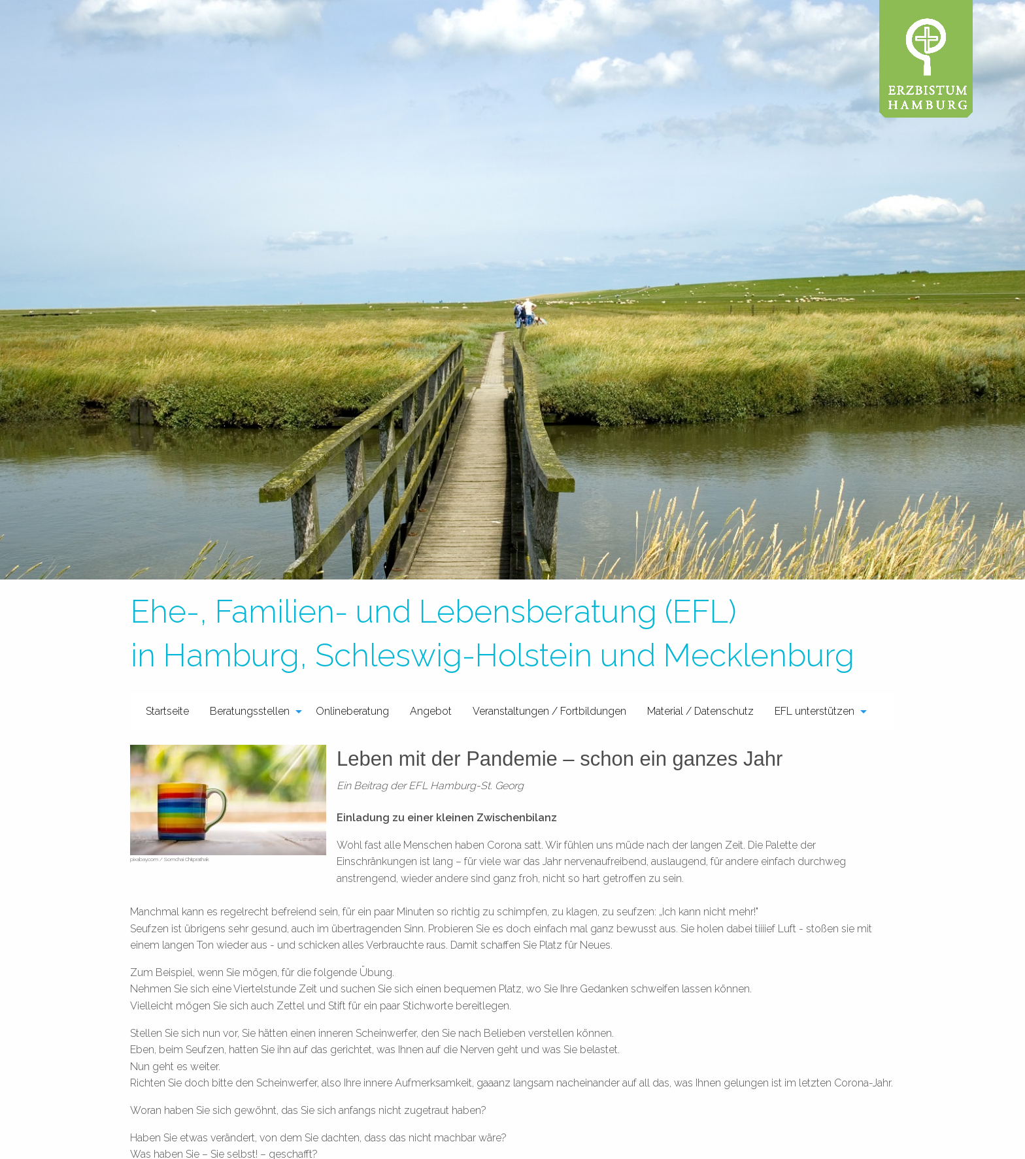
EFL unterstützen (814, 711)
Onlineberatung (352, 711)
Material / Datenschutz (700, 711)
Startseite (167, 711)
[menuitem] (167, 710)
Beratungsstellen (250, 711)
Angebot (431, 711)
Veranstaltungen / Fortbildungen (549, 711)
